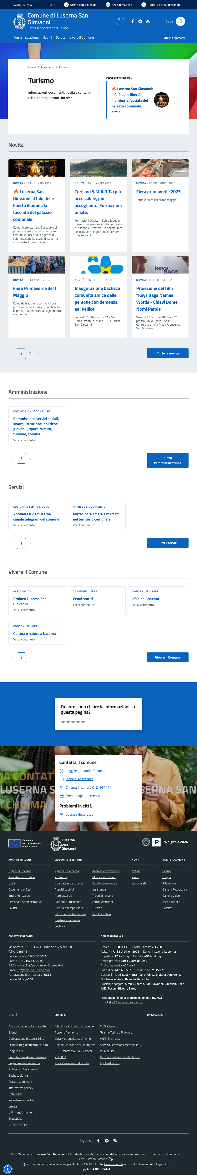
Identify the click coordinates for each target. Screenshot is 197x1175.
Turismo (97, 908)
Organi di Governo (19, 871)
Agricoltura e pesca (67, 871)
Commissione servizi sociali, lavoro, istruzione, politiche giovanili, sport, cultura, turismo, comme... (36, 426)
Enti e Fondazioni (19, 895)
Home (32, 67)
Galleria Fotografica (174, 889)
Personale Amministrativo (25, 901)
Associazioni (23, 591)
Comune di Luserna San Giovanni (58, 18)
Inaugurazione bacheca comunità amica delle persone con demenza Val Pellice (97, 298)
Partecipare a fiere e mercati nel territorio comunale (96, 516)
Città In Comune (96, 1159)
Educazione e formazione (70, 914)
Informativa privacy (20, 1087)
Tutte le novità (168, 353)
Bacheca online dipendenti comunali (123, 1057)
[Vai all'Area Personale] (161, 4)
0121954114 (22, 951)
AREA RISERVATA (96, 1169)
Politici (12, 908)
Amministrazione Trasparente (27, 1026)
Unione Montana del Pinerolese (75, 1044)
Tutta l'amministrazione (167, 460)
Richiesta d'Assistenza (22, 1069)
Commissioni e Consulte (31, 411)
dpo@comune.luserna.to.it (126, 1002)
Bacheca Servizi (18, 1075)
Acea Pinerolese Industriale (72, 1063)
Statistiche (15, 1118)
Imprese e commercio (89, 507)
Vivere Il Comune (167, 657)
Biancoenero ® (113, 1164)
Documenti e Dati (19, 889)
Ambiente (61, 877)
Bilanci (12, 1032)
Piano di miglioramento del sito (28, 1044)
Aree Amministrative (21, 877)
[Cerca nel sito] (180, 21)
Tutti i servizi (168, 543)
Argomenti (47, 67)
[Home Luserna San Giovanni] (64, 21)
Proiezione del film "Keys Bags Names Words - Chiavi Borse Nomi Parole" (157, 298)
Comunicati (139, 883)
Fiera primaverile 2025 (158, 191)
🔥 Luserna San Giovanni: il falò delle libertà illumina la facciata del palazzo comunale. (132, 97)
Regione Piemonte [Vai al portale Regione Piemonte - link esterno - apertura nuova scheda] (22, 4)
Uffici (11, 883)
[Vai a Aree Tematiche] (119, 4)
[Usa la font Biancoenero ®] (80, 4)
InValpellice (107, 1051)
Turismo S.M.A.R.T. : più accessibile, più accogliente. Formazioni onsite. (98, 202)
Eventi (166, 871)
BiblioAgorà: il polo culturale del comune (80, 1026)
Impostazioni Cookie (21, 1100)
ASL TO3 (60, 1057)
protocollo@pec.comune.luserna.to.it (40, 965)
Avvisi (135, 877)
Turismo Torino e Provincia (116, 1032)
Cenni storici (83, 599)
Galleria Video (171, 895)
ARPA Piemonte (110, 1038)
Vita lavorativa (101, 914)
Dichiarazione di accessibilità (26, 1038)
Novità (18, 183)
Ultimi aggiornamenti (21, 1112)
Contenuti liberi (86, 591)
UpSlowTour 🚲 (109, 1063)
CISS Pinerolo (108, 1026)
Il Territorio (169, 883)
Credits (12, 1106)
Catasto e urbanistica (68, 901)
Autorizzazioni (63, 895)
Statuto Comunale (20, 1081)
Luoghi (166, 877)
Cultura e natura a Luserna (34, 633)
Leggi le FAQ (16, 1051)
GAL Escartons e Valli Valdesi (73, 1051)
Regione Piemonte (66, 1032)
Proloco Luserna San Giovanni (30, 601)
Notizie (136, 871)
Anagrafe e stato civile (69, 883)
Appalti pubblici (64, 889)
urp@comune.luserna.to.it (33, 970)
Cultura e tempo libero (31, 507)
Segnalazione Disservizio (24, 1063)
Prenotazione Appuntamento (27, 1057)
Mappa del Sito (18, 1124)
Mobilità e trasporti (104, 877)
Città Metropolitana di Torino (48, 28)
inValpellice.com (145, 599)
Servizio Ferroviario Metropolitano (121, 1044)
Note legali (15, 1094)
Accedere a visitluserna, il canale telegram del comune (36, 516)
